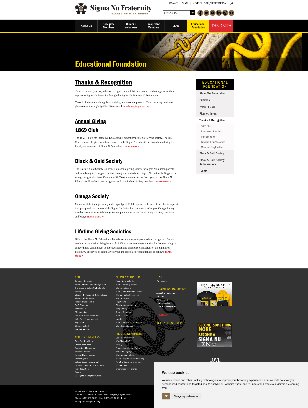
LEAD (176, 26)
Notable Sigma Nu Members (128, 361)
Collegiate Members (109, 25)
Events (203, 171)
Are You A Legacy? (124, 351)
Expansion (79, 322)
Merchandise (81, 312)
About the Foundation (212, 93)
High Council (121, 301)
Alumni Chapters (123, 312)
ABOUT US (80, 277)
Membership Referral (125, 355)
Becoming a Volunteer (126, 281)
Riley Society (121, 308)
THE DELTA (162, 315)
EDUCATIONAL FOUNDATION (171, 289)
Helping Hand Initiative (85, 355)
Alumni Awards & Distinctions (129, 322)
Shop (185, 3)
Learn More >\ (95, 216)
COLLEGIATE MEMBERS (87, 337)
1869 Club (206, 126)
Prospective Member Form (128, 348)
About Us (86, 26)
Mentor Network (82, 351)
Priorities (204, 100)
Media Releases (82, 329)
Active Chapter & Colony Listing (130, 358)
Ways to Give (207, 107)
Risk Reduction (82, 368)
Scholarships (121, 365)
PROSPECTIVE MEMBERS (129, 334)
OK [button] (166, 396)
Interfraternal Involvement (87, 315)
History (78, 291)
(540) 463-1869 (89, 398)
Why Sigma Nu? (123, 341)
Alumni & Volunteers (131, 25)
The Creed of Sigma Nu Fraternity (90, 288)
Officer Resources (83, 344)
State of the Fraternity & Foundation (91, 294)
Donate (173, 3)
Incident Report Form (169, 322)
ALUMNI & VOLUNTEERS (128, 277)
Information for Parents (126, 368)
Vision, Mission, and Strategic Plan (90, 284)
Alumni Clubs (122, 315)
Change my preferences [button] (186, 396)
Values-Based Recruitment (87, 361)
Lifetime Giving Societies (213, 142)
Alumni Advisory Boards (126, 284)
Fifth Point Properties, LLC (86, 319)
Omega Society (208, 136)
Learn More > (131, 146)
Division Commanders (126, 305)
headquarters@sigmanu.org (87, 401)
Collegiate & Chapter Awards (88, 375)
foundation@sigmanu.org (136, 106)
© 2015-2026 (81, 391)
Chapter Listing (82, 325)
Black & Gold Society (211, 131)
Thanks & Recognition (212, 120)
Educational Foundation (198, 25)
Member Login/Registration (209, 3)
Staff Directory (81, 305)
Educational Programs (85, 348)
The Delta (221, 25)
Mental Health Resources (127, 294)
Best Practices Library (84, 341)
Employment (80, 308)
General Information (84, 281)
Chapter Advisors (123, 288)
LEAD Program (81, 358)
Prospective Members (153, 25)
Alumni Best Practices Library (129, 291)
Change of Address (124, 325)
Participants (161, 281)
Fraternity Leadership (84, 301)
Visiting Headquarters (84, 298)
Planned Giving (208, 113)
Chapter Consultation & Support (89, 365)
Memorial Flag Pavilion (212, 147)
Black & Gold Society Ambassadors (211, 162)
